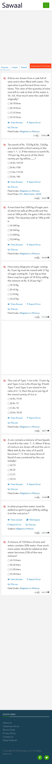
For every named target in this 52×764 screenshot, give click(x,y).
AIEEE (38, 194)
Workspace (33, 519)
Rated (24, 67)
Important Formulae (40, 65)
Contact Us (8, 736)
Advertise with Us (11, 726)
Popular (5, 67)
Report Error (34, 122)
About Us (7, 722)
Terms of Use (9, 729)
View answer (15, 519)
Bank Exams (29, 194)
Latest (15, 67)
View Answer (15, 122)
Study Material (10, 740)
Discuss (13, 127)
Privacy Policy (9, 733)
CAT (21, 194)
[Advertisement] (26, 35)
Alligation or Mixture (30, 131)
